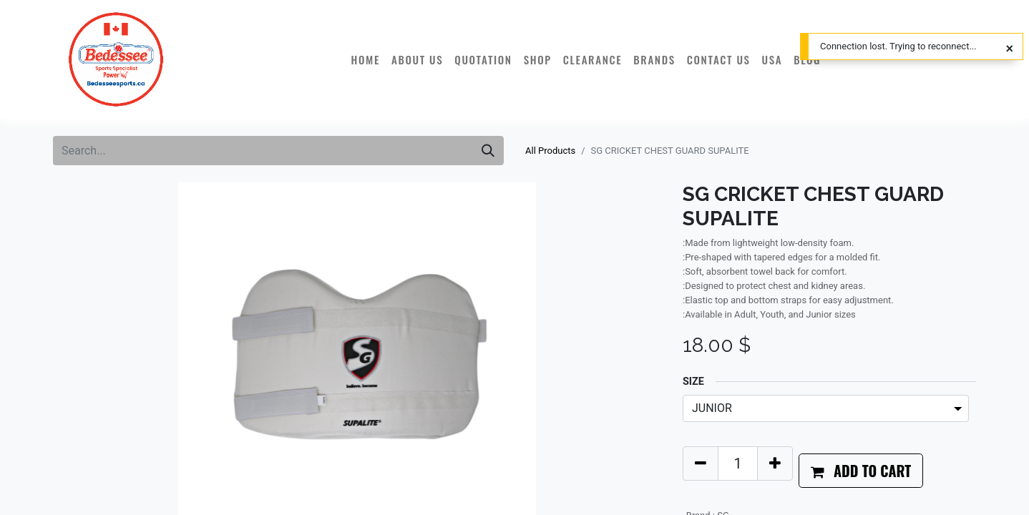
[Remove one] (700, 463)
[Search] (488, 150)
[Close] (1009, 48)
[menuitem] (365, 59)
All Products (550, 150)
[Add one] (775, 463)
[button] (861, 470)
